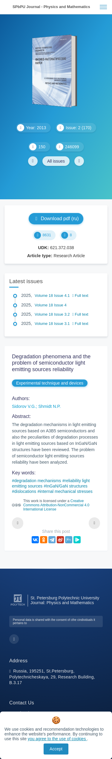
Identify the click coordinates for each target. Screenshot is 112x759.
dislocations (25, 491)
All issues (56, 161)
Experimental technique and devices (49, 383)
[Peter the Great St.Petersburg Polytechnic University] (17, 605)
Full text (80, 295)
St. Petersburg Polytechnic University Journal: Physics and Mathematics (64, 600)
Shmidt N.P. (49, 406)
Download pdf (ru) (56, 218)
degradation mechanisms (37, 480)
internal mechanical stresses (66, 491)
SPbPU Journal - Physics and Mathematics (51, 6)
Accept (56, 748)
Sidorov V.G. (24, 406)
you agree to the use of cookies (57, 738)
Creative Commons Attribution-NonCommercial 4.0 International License (56, 505)
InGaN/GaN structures (67, 486)
